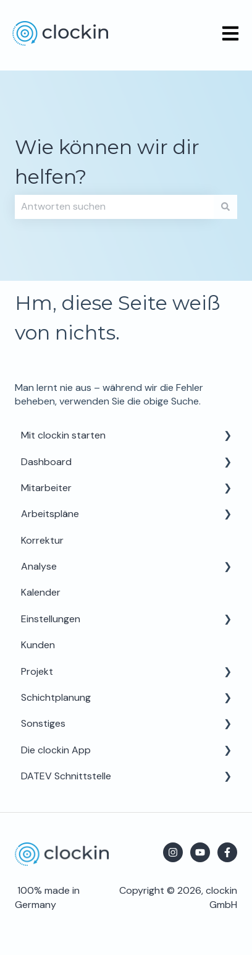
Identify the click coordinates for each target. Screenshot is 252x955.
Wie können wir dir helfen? (107, 162)
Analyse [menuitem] (39, 566)
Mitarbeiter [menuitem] (46, 487)
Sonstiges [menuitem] (43, 723)
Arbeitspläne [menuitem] (50, 513)
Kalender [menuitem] (41, 592)
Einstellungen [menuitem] (50, 618)
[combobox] (114, 206)
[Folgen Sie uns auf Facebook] (227, 852)
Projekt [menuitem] (37, 671)
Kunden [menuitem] (38, 644)
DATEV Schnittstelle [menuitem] (66, 775)
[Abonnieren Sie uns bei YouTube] (200, 852)
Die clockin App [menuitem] (56, 749)
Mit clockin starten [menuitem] (63, 435)
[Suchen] (225, 206)
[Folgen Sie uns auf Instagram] (173, 852)
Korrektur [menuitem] (42, 540)
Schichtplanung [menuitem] (56, 697)
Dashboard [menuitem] (46, 461)
